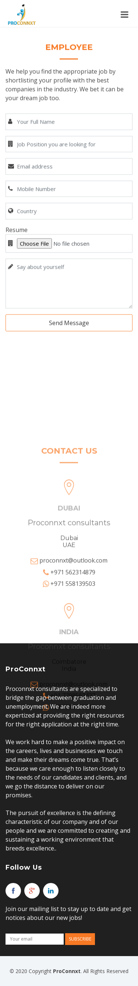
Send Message (69, 333)
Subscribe (80, 939)
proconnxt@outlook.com (73, 622)
